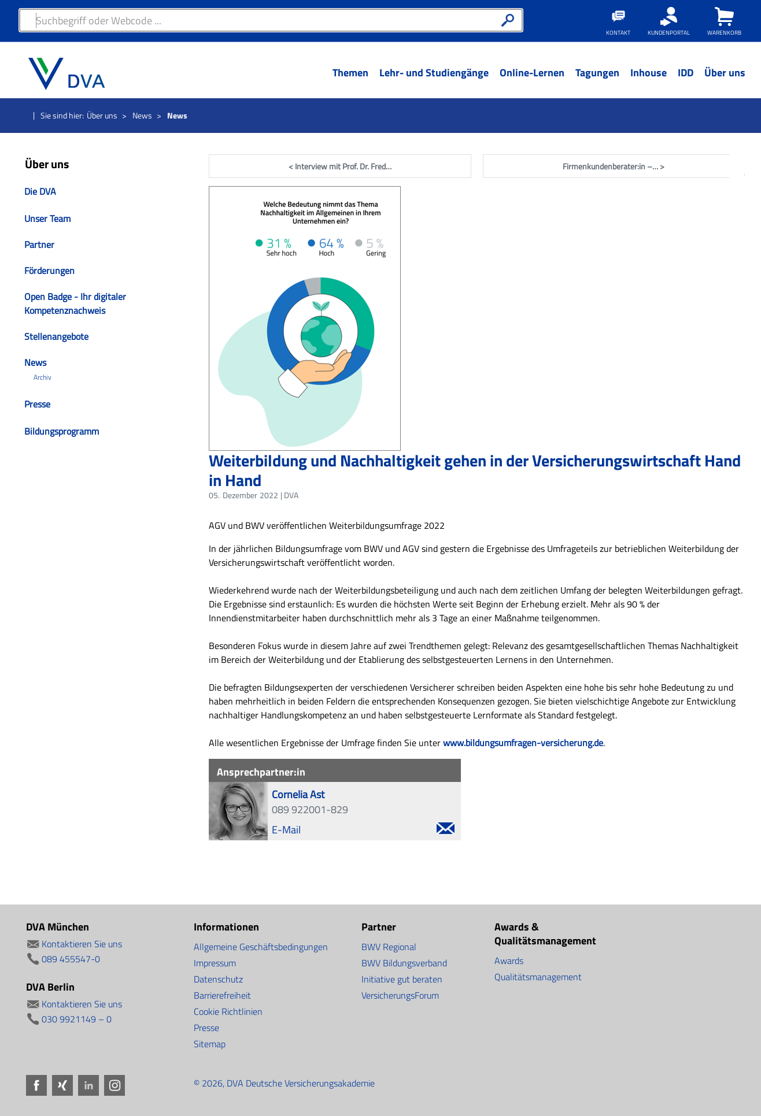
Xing (745, 191)
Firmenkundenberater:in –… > (613, 166)
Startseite (23, 116)
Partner (39, 244)
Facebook (745, 157)
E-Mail (363, 829)
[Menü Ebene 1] (350, 81)
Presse (37, 404)
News (142, 115)
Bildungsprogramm (61, 431)
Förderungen (49, 270)
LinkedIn (745, 226)
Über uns (102, 115)
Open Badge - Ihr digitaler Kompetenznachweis (75, 303)
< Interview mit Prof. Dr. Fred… (340, 166)
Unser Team (47, 218)
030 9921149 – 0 (77, 1019)
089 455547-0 (71, 959)
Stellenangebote (56, 336)
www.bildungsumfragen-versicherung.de (523, 743)
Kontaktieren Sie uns (82, 944)
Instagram (745, 260)
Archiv (42, 377)
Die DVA (40, 191)
